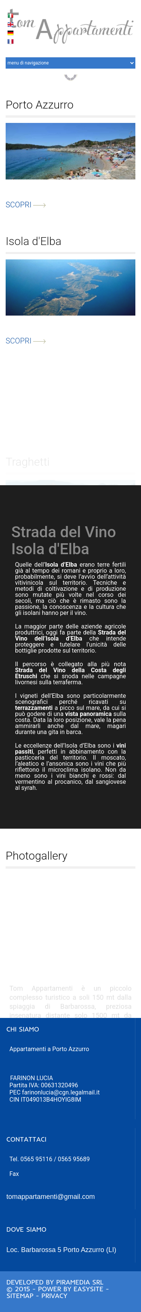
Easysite (88, 1288)
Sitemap (19, 1295)
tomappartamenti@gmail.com (50, 1196)
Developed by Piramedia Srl (54, 1282)
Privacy (54, 1295)
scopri (26, 207)
